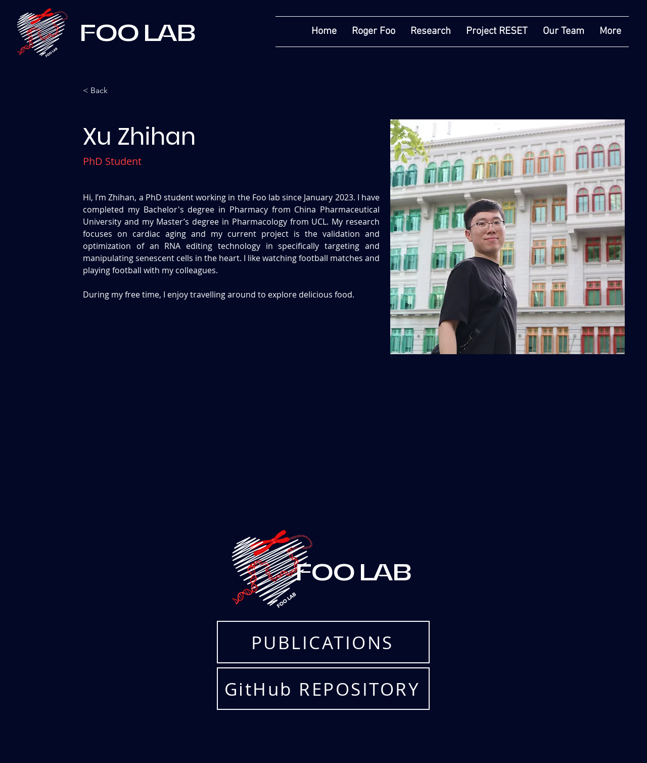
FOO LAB (138, 33)
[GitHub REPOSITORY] (323, 688)
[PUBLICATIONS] (323, 642)
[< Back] (103, 90)
